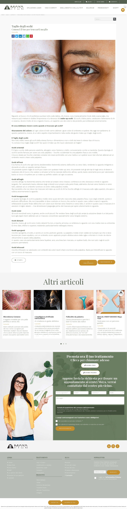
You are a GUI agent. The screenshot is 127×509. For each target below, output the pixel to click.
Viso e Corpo (50, 8)
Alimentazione (70, 473)
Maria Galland (41, 480)
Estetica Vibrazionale (43, 485)
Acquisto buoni (41, 487)
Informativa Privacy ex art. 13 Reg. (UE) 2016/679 (72, 409)
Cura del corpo (71, 465)
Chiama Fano (90, 365)
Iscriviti (113, 472)
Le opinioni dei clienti (15, 473)
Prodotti (40, 475)
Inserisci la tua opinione (16, 475)
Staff (10, 470)
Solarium (90, 8)
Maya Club (78, 1)
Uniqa (38, 482)
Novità (68, 462)
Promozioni (103, 8)
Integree (39, 492)
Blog (88, 1)
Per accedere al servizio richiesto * (69, 421)
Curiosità (15, 32)
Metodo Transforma (43, 490)
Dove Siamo (100, 1)
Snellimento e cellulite (71, 8)
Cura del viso (70, 467)
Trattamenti (41, 457)
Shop (115, 8)
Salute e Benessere (72, 470)
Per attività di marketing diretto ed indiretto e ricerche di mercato (80, 424)
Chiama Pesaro (90, 372)
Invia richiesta (65, 428)
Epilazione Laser (34, 8)
